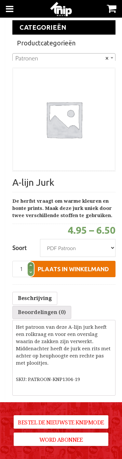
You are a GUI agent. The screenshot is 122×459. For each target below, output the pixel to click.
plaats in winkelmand (73, 269)
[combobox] (63, 57)
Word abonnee (61, 439)
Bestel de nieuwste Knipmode (61, 422)
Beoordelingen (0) (42, 312)
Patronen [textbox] (62, 58)
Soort (19, 247)
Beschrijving (35, 298)
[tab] (34, 298)
